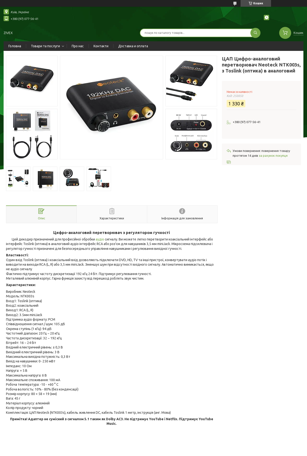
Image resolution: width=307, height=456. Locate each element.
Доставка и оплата (133, 46)
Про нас (78, 46)
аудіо (100, 239)
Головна (14, 46)
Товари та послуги (45, 46)
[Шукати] (255, 33)
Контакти (101, 46)
